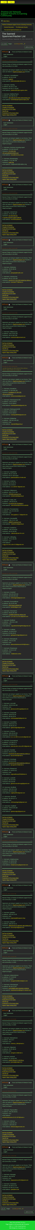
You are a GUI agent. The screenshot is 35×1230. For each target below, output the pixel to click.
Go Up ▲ (23, 1222)
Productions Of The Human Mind (10, 113)
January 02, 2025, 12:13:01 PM (9, 956)
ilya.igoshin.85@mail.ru (17, 765)
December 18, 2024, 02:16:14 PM (9, 313)
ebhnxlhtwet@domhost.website (19, 505)
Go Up (3, 1208)
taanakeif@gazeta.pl (16, 424)
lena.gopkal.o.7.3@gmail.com (19, 514)
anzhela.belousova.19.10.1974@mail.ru (13, 1117)
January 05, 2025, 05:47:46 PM (9, 1091)
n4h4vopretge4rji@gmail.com (19, 802)
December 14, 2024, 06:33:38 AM (9, 193)
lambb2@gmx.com (16, 607)
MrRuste (5, 52)
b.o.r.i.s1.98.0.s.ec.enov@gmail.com (21, 737)
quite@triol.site (15, 1189)
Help (11, 1222)
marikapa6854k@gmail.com (18, 414)
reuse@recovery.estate (17, 155)
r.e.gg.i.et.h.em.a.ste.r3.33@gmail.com (13, 544)
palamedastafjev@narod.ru (18, 81)
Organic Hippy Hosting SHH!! (9, 115)
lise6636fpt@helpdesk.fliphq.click (20, 99)
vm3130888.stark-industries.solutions (18, 988)
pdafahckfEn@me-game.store (19, 90)
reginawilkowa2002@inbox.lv (19, 774)
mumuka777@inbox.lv (17, 282)
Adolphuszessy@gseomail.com (19, 864)
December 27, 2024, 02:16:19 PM (9, 684)
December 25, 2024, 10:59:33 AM (9, 453)
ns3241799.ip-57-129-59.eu (16, 1060)
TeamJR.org (5, 111)
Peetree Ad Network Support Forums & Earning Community (14, 14)
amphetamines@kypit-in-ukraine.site (21, 990)
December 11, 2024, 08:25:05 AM (9, 60)
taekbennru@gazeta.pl (17, 524)
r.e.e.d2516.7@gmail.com (18, 486)
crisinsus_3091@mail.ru (17, 1043)
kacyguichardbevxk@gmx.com (19, 981)
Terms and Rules (16, 1222)
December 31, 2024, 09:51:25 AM (9, 840)
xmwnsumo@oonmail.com (18, 337)
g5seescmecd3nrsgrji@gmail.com (20, 783)
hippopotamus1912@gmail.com (19, 1180)
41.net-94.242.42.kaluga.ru (15, 503)
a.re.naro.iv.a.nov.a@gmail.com (19, 616)
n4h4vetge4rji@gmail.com (18, 597)
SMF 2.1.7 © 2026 (13, 1226)
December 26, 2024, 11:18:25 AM (9, 573)
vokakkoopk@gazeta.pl (17, 496)
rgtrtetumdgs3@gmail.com (18, 811)
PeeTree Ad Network (7, 105)
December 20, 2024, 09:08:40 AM (9, 366)
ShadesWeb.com (22, 1228)
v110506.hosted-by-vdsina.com (17, 614)
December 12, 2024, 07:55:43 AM (9, 128)
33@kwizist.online (16, 653)
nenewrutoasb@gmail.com (18, 396)
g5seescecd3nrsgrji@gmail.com (19, 709)
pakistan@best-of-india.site (18, 477)
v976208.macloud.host (14, 494)
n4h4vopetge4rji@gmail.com (19, 718)
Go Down (4, 43)
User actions (29, 47)
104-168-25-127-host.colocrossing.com (19, 97)
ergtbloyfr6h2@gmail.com (18, 793)
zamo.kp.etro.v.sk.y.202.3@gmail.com (21, 746)
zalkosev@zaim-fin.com (17, 533)
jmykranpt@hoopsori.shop (18, 918)
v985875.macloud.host (14, 522)
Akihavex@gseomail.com (18, 1126)
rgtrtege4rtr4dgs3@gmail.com (19, 635)
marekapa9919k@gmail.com (19, 405)
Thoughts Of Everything (8, 107)
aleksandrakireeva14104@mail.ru (20, 644)
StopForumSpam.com (19, 71)
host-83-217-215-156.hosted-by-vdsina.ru (19, 280)
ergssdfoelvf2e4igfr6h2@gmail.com (21, 625)
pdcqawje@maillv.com (17, 273)
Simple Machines (22, 1226)
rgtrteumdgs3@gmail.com (18, 727)
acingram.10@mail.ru (17, 1053)
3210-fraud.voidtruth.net (15, 605)
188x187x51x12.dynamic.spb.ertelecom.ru (20, 925)
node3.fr (10, 79)
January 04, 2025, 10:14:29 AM (9, 1019)
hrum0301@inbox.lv (16, 219)
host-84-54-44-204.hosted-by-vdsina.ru (19, 753)
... (23, 43)
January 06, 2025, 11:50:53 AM (9, 1155)
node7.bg (11, 162)
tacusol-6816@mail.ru (17, 755)
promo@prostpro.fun (16, 1062)
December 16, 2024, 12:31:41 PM (9, 248)
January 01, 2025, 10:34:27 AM (9, 893)
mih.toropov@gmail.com (17, 927)
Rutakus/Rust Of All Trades (9, 109)
